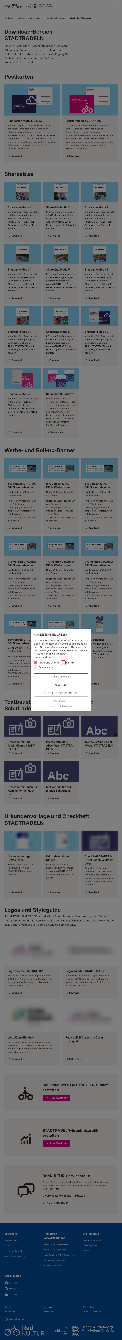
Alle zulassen (61, 676)
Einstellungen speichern (60, 693)
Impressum (54, 706)
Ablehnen (60, 685)
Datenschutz (67, 706)
